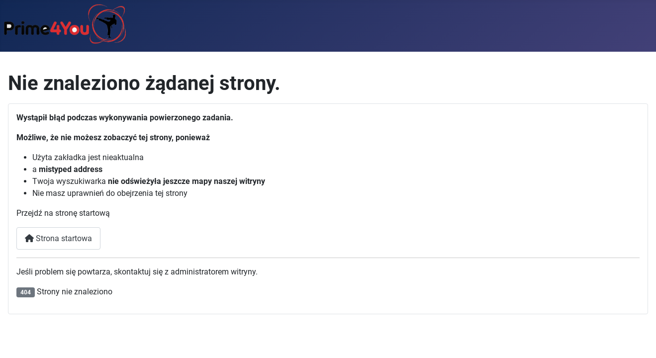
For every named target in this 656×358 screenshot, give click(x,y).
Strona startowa (58, 238)
